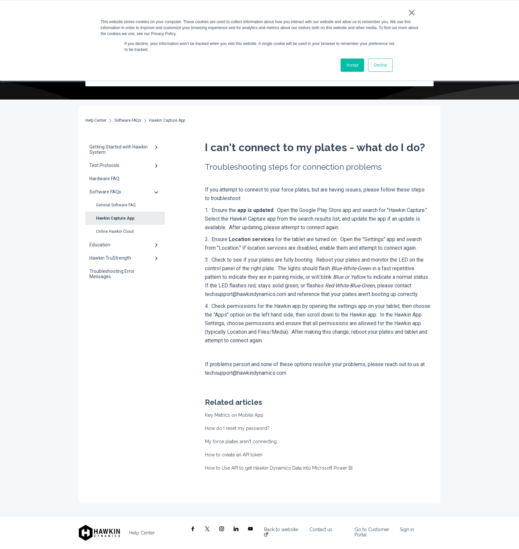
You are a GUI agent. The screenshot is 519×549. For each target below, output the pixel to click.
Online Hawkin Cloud (115, 231)
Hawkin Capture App (115, 218)
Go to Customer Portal (371, 532)
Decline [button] (380, 65)
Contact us (320, 529)
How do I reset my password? (237, 428)
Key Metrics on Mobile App (234, 415)
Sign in (407, 529)
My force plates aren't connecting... (242, 441)
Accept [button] (352, 65)
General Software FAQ (116, 205)
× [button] (411, 13)
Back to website (281, 531)
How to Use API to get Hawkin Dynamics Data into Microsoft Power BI (279, 468)
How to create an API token (233, 454)
